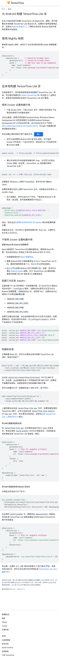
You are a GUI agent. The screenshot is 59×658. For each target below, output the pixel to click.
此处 (35, 264)
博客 (3, 618)
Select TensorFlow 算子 (31, 95)
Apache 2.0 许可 (20, 582)
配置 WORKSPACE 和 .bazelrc (29, 222)
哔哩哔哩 (5, 630)
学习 (3, 9)
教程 (9, 9)
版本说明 (5, 644)
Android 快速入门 (19, 27)
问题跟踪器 (6, 640)
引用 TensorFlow (8, 655)
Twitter (4, 626)
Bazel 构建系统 (26, 257)
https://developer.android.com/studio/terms (20, 126)
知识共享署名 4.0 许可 (38, 580)
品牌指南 (5, 651)
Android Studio (17, 271)
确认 (38, 134)
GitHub (4, 622)
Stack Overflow (7, 648)
